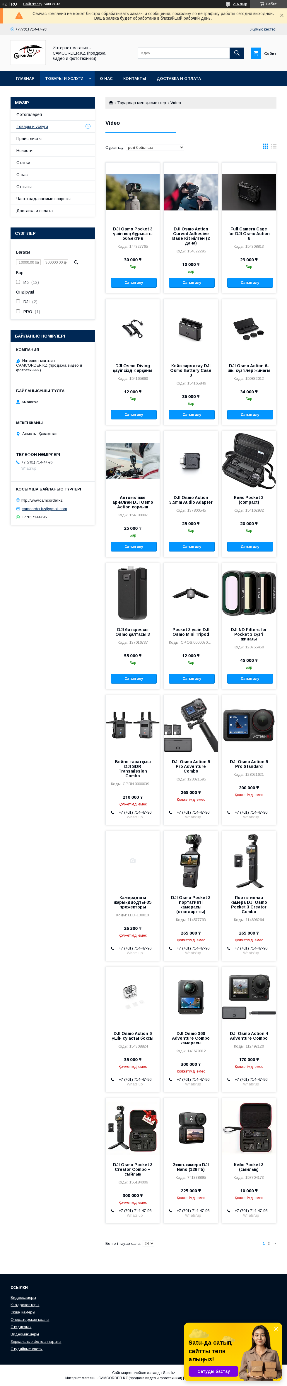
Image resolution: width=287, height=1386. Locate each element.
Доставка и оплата (179, 78)
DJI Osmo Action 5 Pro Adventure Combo (191, 766)
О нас (106, 78)
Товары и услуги (64, 78)
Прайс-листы (29, 138)
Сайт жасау (32, 4)
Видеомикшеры (25, 1334)
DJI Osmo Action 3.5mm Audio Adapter (191, 500)
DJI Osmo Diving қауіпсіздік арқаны (132, 368)
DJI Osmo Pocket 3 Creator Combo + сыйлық (133, 1169)
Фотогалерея (29, 114)
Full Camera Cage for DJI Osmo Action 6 (249, 234)
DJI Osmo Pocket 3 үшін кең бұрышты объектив (133, 234)
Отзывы (24, 186)
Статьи (23, 162)
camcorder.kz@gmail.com (44, 509)
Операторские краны (30, 1319)
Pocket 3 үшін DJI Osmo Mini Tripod (190, 632)
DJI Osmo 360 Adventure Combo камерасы (191, 1038)
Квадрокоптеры (25, 1305)
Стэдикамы (21, 1327)
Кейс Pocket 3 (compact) (249, 500)
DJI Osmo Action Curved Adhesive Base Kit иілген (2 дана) (191, 236)
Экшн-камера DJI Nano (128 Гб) (191, 1167)
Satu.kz (169, 1373)
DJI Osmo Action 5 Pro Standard (249, 764)
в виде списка (273, 148)
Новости (24, 150)
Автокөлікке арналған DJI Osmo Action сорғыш (132, 502)
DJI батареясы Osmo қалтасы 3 (132, 632)
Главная (25, 78)
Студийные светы (26, 1349)
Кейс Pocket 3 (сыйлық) (249, 1167)
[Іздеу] (237, 53)
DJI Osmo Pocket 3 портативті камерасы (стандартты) (191, 904)
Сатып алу (133, 283)
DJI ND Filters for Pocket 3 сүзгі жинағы (249, 634)
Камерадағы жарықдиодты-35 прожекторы (132, 902)
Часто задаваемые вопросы (43, 198)
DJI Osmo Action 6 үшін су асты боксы (132, 1036)
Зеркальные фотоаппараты (36, 1341)
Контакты (134, 78)
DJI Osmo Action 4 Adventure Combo (249, 1036)
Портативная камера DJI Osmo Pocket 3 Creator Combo (248, 904)
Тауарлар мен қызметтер (141, 102)
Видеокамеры (23, 1297)
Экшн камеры (23, 1312)
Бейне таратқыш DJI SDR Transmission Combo (133, 768)
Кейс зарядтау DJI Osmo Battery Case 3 (190, 370)
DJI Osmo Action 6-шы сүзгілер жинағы (249, 368)
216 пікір (240, 4)
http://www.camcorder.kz (42, 500)
